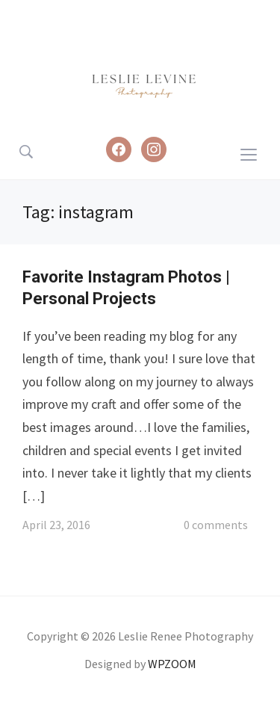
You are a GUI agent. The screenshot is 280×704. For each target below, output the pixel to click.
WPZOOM (172, 663)
